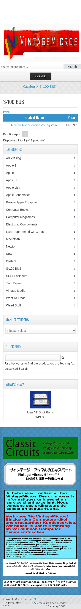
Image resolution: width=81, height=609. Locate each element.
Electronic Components (24, 224)
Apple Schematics (20, 195)
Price (6, 112)
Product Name (34, 117)
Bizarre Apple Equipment (25, 202)
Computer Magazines (23, 217)
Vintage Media (18, 290)
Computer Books (20, 209)
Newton (11, 246)
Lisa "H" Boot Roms (40, 412)
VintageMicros (33, 599)
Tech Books (17, 283)
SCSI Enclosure (19, 276)
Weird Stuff (15, 305)
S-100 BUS (48, 86)
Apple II (13, 173)
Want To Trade (15, 298)
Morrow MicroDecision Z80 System (34, 125)
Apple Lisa (16, 187)
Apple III (14, 180)
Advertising (15, 158)
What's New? (15, 384)
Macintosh (15, 239)
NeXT (10, 254)
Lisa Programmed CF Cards (27, 231)
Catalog (29, 86)
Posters (13, 261)
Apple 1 (13, 165)
